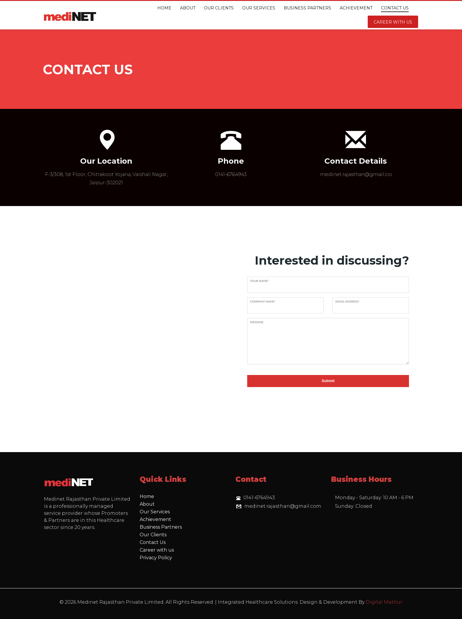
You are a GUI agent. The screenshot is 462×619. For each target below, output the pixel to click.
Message (257, 322)
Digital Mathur (384, 602)
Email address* (347, 301)
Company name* (263, 301)
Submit (327, 381)
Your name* (259, 281)
